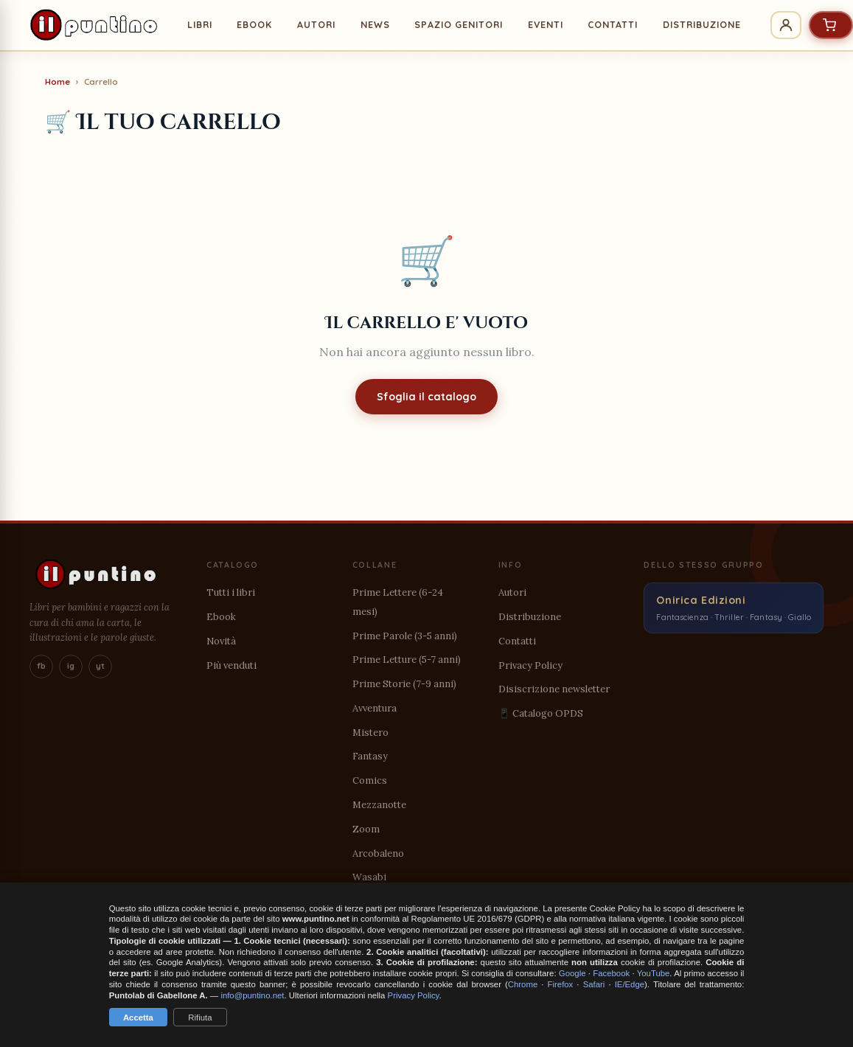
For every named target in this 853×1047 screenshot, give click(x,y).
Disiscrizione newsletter (554, 689)
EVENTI (545, 24)
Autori (512, 592)
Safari (594, 984)
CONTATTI (613, 24)
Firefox (561, 984)
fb (41, 666)
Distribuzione (529, 617)
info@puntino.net (252, 995)
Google (572, 973)
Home (57, 81)
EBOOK (254, 24)
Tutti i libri (230, 592)
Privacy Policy (530, 665)
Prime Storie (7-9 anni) (404, 684)
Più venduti (231, 665)
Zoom (366, 829)
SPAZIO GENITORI (458, 24)
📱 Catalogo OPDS (540, 713)
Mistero (370, 732)
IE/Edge (629, 984)
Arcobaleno (378, 853)
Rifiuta (200, 1017)
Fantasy (370, 756)
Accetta (138, 1017)
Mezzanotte (379, 805)
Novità (221, 641)
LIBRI (199, 24)
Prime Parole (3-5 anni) (404, 636)
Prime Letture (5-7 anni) (406, 659)
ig (70, 666)
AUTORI (316, 24)
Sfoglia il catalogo (426, 396)
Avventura (374, 708)
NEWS (375, 24)
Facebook (611, 973)
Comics (369, 780)
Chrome (522, 984)
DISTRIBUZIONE (702, 24)
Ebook (221, 617)
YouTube (653, 973)
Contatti (517, 641)
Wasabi (369, 877)
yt (100, 666)
